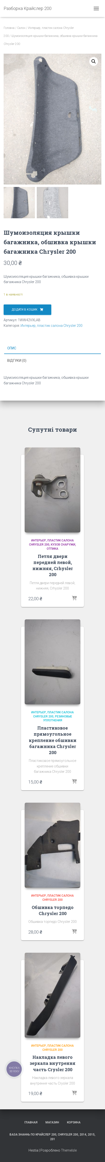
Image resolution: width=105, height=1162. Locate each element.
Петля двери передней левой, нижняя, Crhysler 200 (52, 565)
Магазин (52, 1122)
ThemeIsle (69, 1150)
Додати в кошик (25, 309)
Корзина (74, 1122)
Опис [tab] (11, 348)
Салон (21, 28)
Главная (31, 1122)
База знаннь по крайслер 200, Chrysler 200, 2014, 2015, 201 (52, 1137)
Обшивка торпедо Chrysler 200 (53, 910)
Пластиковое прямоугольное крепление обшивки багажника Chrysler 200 (52, 740)
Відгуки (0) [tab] (16, 360)
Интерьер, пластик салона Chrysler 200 (51, 326)
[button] (93, 61)
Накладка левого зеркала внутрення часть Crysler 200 (52, 1063)
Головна (9, 28)
